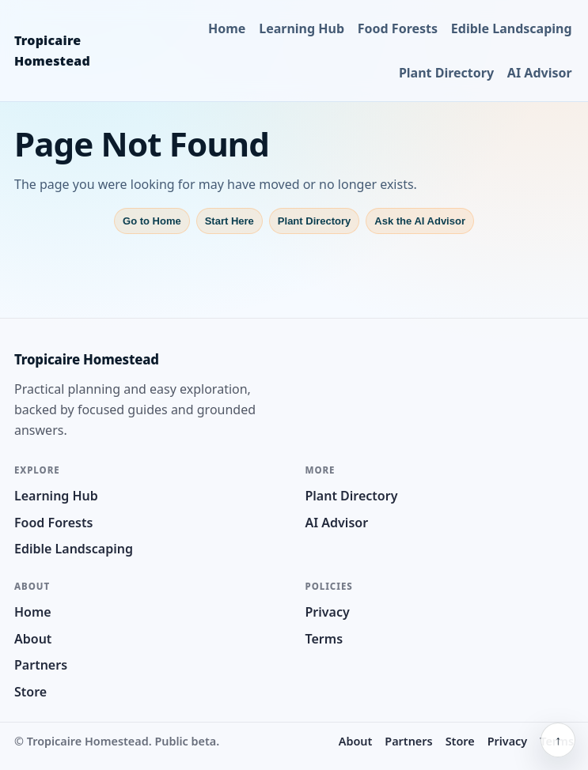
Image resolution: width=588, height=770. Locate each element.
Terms (324, 638)
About (32, 638)
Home (226, 28)
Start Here (229, 221)
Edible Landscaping (511, 28)
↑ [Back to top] (558, 740)
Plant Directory (446, 72)
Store (30, 691)
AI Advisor (539, 72)
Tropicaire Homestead (52, 51)
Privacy (327, 612)
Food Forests (398, 28)
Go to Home (152, 221)
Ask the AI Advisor (419, 221)
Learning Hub (301, 28)
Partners (40, 665)
